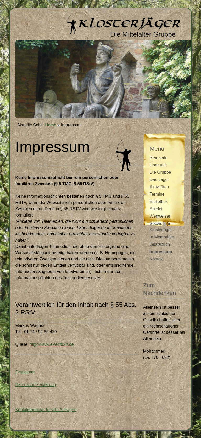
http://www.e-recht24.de (52, 344)
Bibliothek (159, 201)
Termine (157, 194)
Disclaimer (25, 372)
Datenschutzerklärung (35, 384)
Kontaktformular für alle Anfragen (45, 409)
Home (50, 125)
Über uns (158, 165)
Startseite (159, 157)
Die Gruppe (160, 172)
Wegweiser (160, 216)
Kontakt (157, 259)
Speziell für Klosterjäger (161, 226)
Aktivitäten (159, 187)
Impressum (161, 251)
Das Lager (159, 179)
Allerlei (156, 209)
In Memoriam (162, 237)
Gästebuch (160, 244)
